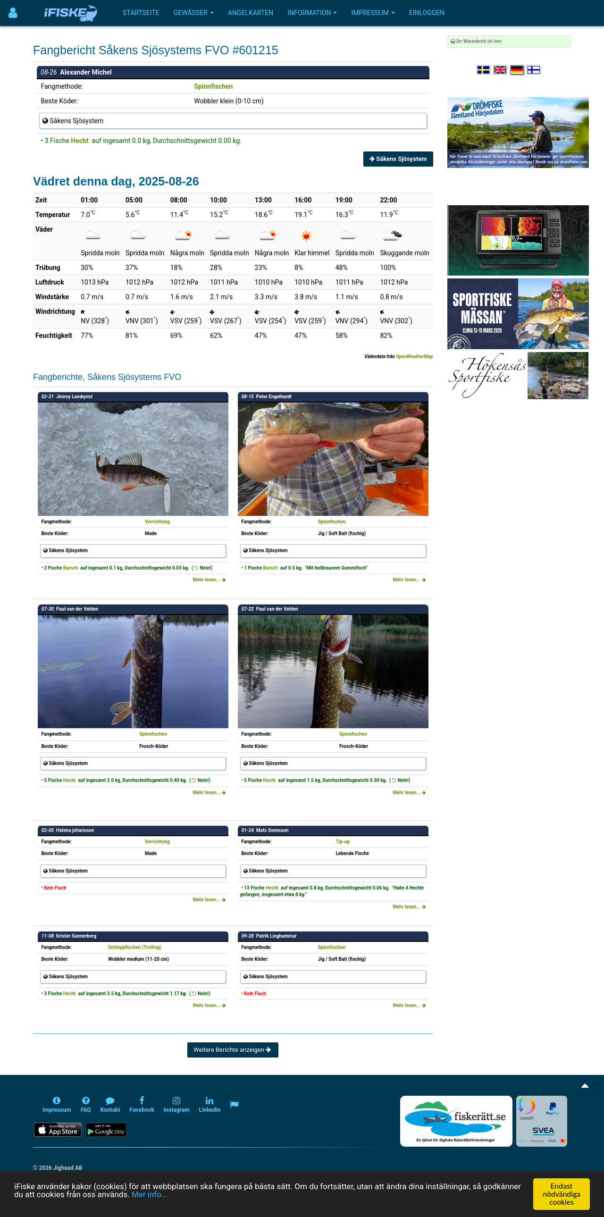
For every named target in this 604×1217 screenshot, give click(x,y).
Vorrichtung (157, 521)
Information (312, 13)
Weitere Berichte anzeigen (232, 1049)
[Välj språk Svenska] (484, 70)
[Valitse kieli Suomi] (534, 70)
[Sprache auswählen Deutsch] (517, 70)
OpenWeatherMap (414, 356)
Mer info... (150, 1199)
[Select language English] (500, 70)
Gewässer (194, 13)
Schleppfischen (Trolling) (134, 947)
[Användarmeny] (13, 13)
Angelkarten (250, 13)
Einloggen (427, 13)
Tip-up (343, 841)
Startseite (141, 13)
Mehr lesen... (209, 579)
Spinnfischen (213, 86)
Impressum (372, 13)
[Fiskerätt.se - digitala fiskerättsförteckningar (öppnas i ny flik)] (456, 1121)
